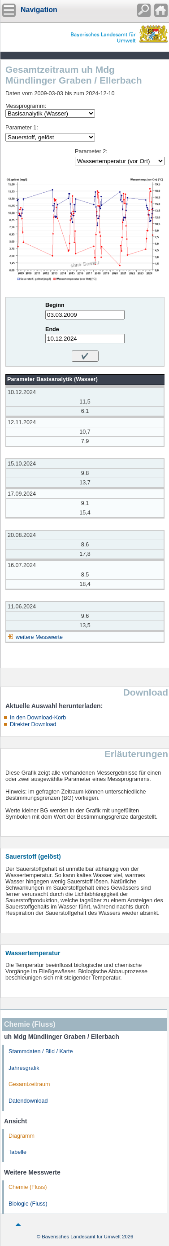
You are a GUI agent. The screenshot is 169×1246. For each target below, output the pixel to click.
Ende (52, 329)
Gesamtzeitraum (29, 1084)
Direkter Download (33, 724)
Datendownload (28, 1101)
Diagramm (22, 1136)
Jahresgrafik (24, 1068)
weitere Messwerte (39, 637)
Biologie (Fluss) (28, 1204)
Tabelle (17, 1152)
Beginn (55, 305)
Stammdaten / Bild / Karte (41, 1051)
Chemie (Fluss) (28, 1187)
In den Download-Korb (38, 717)
